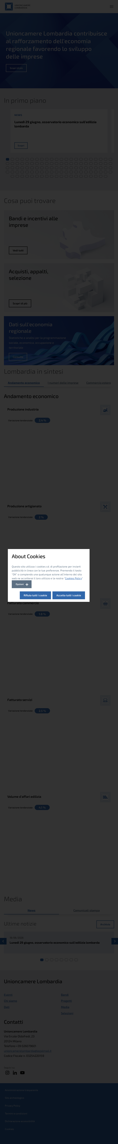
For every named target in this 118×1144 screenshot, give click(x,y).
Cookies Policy (73, 578)
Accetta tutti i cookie (68, 595)
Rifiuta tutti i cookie (35, 595)
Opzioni (20, 584)
